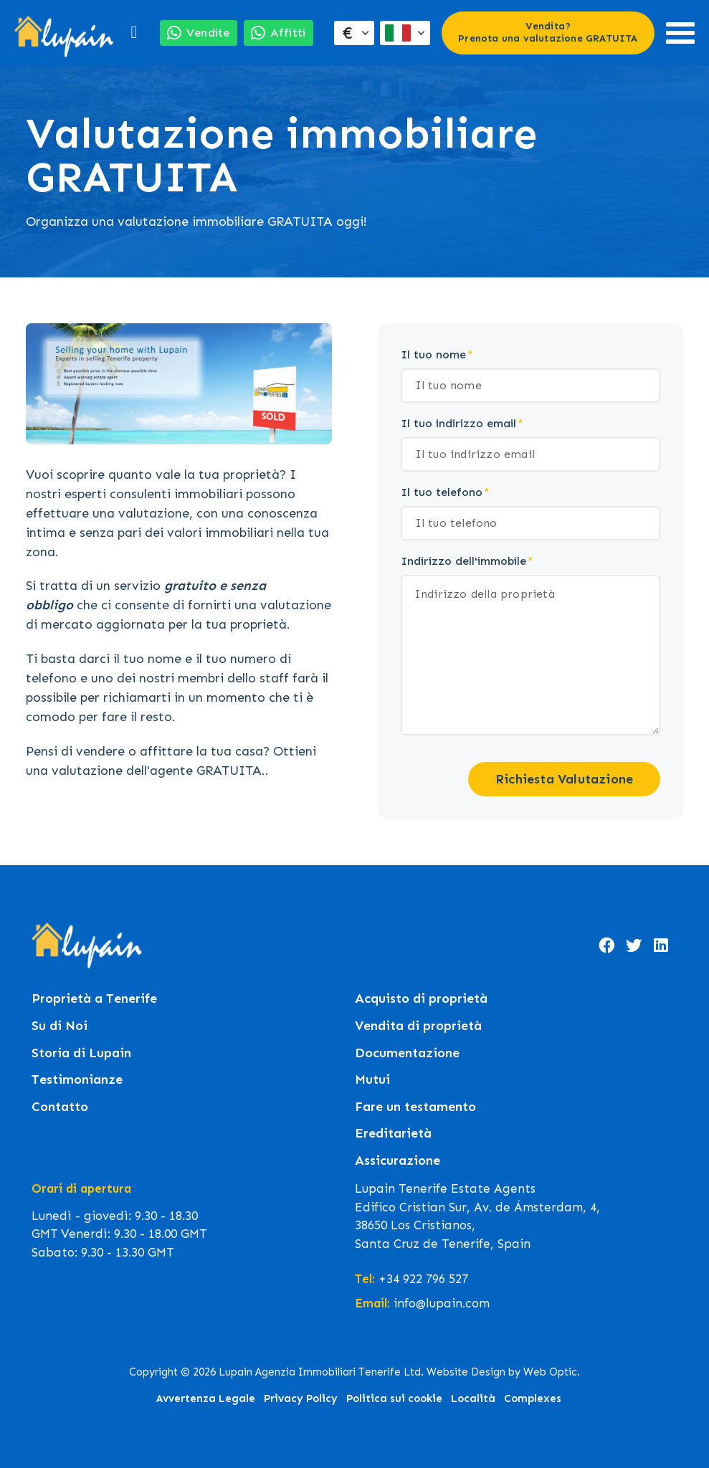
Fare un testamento (415, 1107)
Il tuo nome (433, 354)
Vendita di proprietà (418, 1026)
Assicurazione (397, 1160)
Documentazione (407, 1053)
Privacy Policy (301, 1398)
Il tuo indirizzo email (458, 423)
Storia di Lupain (81, 1053)
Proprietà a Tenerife (94, 998)
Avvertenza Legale (205, 1398)
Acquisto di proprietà (421, 998)
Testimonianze (77, 1079)
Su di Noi (59, 1026)
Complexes (532, 1398)
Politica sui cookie (394, 1398)
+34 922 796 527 (423, 1279)
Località (473, 1398)
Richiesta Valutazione (564, 779)
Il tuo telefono (441, 492)
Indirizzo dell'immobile (463, 561)
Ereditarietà (393, 1133)
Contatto (60, 1107)
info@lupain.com (442, 1303)
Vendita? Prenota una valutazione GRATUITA (547, 32)
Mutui (372, 1079)
